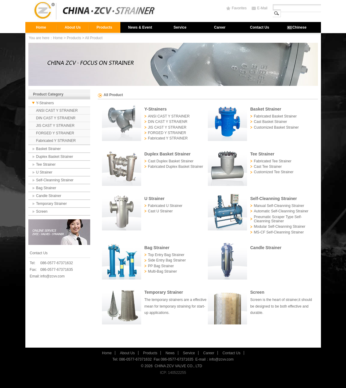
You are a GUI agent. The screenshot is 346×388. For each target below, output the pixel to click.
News (170, 353)
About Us (73, 27)
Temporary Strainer (51, 204)
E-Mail (262, 8)
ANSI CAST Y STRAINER (57, 110)
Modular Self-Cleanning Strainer (280, 226)
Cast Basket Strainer (270, 122)
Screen (42, 211)
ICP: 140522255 (173, 373)
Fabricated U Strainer (165, 206)
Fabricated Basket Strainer (275, 116)
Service (179, 27)
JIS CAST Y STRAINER (55, 126)
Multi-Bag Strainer (162, 271)
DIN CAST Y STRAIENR (56, 118)
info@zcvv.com (52, 276)
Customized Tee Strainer (274, 172)
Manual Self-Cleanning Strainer (279, 206)
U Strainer (44, 172)
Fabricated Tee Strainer (273, 161)
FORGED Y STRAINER (55, 133)
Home (41, 27)
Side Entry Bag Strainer (167, 260)
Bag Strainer (46, 188)
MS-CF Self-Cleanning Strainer (279, 232)
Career (219, 27)
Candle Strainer (48, 196)
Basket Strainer (48, 149)
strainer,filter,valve (96, 11)
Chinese (299, 27)
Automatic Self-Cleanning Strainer (281, 211)
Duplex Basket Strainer (54, 157)
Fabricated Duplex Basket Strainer (175, 166)
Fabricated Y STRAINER (56, 141)
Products (104, 27)
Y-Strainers (45, 103)
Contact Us (259, 27)
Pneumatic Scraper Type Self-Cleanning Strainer (278, 219)
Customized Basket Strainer (276, 127)
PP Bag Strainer (161, 266)
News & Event (140, 27)
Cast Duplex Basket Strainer (171, 161)
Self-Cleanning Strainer (55, 180)
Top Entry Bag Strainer (166, 255)
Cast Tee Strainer (268, 166)
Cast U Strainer (160, 211)
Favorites (239, 8)
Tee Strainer (46, 164)
